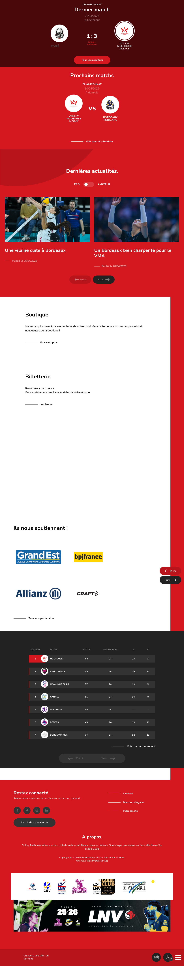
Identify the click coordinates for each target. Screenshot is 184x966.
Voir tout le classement (141, 746)
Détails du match (92, 43)
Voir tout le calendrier (99, 141)
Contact (128, 792)
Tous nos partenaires (41, 618)
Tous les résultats (92, 60)
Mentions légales (133, 801)
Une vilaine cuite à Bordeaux (35, 250)
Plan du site (130, 809)
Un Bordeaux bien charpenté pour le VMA (132, 253)
